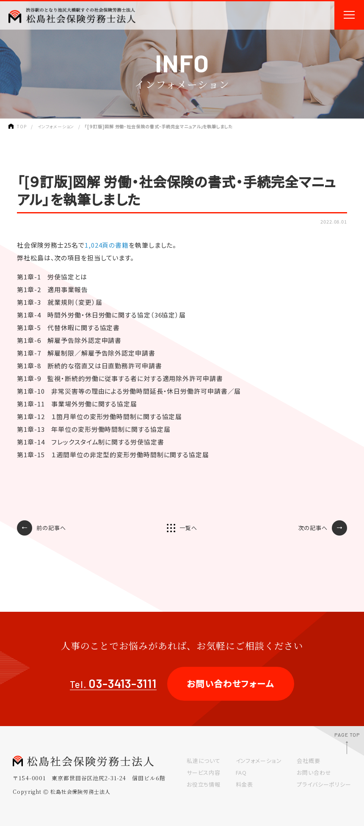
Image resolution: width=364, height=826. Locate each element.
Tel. (113, 684)
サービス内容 (204, 772)
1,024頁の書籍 (107, 244)
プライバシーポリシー (324, 784)
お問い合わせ (314, 772)
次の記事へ (313, 528)
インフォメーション (259, 761)
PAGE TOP (346, 735)
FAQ (241, 772)
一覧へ (188, 528)
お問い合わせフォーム (231, 683)
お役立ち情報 (204, 784)
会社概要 (308, 761)
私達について (204, 761)
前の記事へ (51, 528)
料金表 (245, 784)
